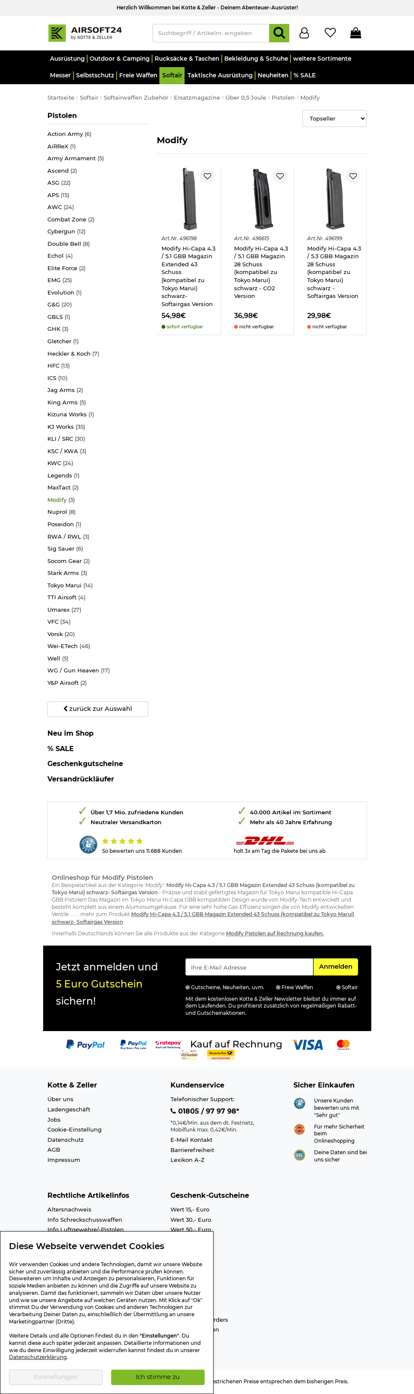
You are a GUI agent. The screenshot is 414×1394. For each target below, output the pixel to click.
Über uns (60, 1099)
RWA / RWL (68, 537)
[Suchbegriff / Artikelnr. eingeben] (211, 33)
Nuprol (61, 512)
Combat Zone (70, 219)
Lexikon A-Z (187, 1159)
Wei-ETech (68, 646)
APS (58, 195)
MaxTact (63, 487)
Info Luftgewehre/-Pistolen (85, 1229)
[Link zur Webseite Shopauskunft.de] (299, 1102)
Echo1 (60, 256)
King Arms (66, 402)
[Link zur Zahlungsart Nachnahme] (221, 1054)
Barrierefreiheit (192, 1149)
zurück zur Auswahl (97, 709)
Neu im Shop (70, 733)
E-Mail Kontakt (191, 1139)
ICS (57, 378)
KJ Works (66, 427)
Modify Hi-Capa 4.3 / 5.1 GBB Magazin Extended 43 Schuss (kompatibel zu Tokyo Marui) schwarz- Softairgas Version (188, 276)
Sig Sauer (65, 549)
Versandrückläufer (80, 779)
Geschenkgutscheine (85, 764)
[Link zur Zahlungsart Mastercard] (343, 1043)
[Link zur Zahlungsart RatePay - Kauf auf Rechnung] (168, 1043)
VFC (58, 622)
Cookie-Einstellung (74, 1129)
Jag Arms (65, 390)
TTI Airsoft (66, 597)
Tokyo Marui (70, 585)
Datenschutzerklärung (38, 1357)
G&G (59, 305)
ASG (58, 183)
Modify (61, 500)
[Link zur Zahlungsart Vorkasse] (189, 1054)
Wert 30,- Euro (190, 1219)
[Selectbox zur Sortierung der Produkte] (334, 118)
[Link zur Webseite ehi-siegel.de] (299, 1128)
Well (57, 658)
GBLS (58, 317)
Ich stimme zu (158, 1377)
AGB (53, 1149)
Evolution (64, 293)
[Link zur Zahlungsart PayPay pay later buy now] (133, 1043)
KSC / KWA (66, 451)
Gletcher (63, 341)
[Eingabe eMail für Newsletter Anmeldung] (249, 967)
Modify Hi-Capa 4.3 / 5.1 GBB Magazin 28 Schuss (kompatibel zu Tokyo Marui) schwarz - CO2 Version (261, 272)
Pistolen (64, 115)
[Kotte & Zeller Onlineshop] (95, 32)
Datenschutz (65, 1139)
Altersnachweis (69, 1209)
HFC (58, 366)
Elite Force (66, 268)
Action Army (69, 134)
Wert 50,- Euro (190, 1229)
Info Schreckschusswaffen (84, 1219)
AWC (60, 207)
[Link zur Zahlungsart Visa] (307, 1043)
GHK (57, 329)
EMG (59, 280)
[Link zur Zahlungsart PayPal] (85, 1043)
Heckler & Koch (73, 354)
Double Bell (68, 244)
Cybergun (66, 231)
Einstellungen (56, 1377)
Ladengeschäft (68, 1109)
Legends (63, 476)
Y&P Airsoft (67, 683)
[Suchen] (279, 33)
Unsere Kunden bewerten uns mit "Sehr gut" (336, 1108)
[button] (67, 58)
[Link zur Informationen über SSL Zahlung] (299, 1154)
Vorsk (61, 634)
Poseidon (64, 524)
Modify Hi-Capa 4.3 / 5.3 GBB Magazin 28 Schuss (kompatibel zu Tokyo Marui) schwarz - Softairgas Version (334, 272)
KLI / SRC (66, 439)
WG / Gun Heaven (78, 670)
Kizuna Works (70, 414)
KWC (60, 463)
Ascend (62, 171)
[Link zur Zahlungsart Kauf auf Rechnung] (236, 1043)
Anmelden (338, 966)
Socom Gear (68, 561)
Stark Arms (67, 573)
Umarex (64, 610)
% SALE (60, 749)
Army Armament (75, 158)
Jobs (54, 1119)
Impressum (63, 1159)
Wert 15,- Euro (189, 1209)
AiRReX (61, 146)
